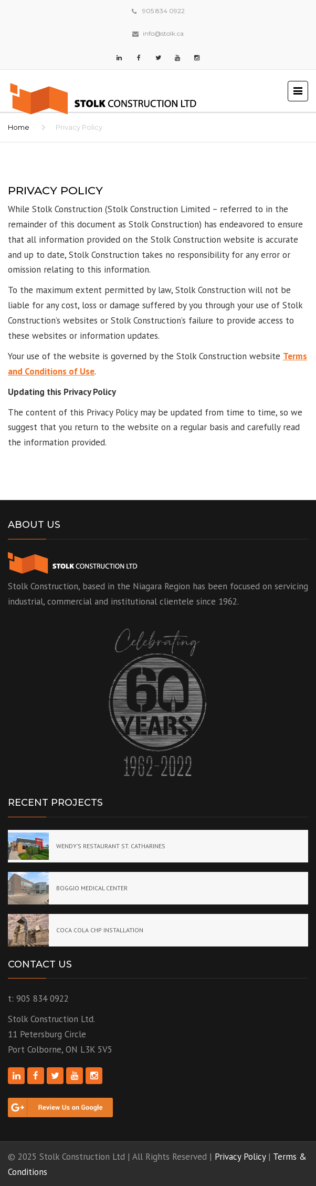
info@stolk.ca (163, 33)
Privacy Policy (240, 1156)
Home (18, 127)
